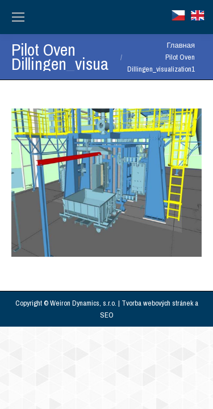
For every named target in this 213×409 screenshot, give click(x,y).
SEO (107, 315)
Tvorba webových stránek (157, 303)
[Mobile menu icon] (18, 17)
